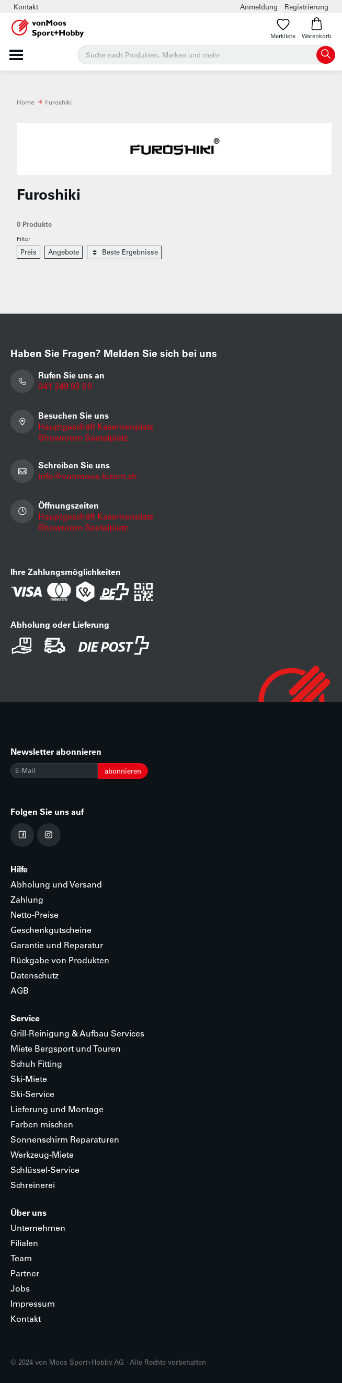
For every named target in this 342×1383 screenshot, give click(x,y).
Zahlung (26, 899)
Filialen (24, 1242)
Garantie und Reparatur (56, 944)
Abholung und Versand (56, 884)
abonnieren (123, 770)
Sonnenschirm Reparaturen (64, 1139)
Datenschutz (34, 975)
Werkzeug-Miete (42, 1154)
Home (26, 102)
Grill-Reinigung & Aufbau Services (77, 1033)
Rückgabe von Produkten (59, 959)
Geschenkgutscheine (51, 929)
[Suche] (206, 54)
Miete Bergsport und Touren (65, 1048)
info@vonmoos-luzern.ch (87, 475)
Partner (24, 1272)
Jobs (20, 1288)
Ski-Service (32, 1093)
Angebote (63, 252)
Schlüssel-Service (44, 1169)
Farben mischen (41, 1124)
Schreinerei (32, 1184)
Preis (28, 252)
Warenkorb (317, 28)
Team (21, 1257)
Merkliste (282, 28)
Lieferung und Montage (57, 1108)
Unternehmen (37, 1227)
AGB (19, 990)
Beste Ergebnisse (124, 252)
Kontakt (26, 6)
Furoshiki (58, 102)
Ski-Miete (28, 1078)
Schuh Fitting (36, 1063)
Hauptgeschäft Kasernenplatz (95, 426)
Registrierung (306, 6)
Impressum (32, 1303)
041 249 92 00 (65, 386)
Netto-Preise (34, 914)
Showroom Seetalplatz (83, 437)
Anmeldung (259, 6)
